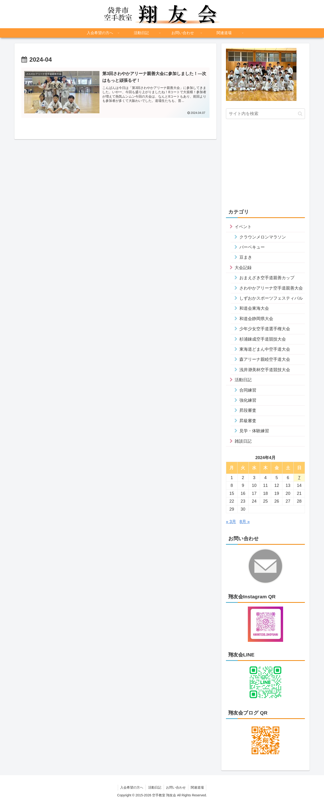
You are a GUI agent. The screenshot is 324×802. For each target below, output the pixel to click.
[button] (300, 113)
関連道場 (197, 787)
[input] (265, 113)
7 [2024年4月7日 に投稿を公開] (299, 477)
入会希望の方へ (131, 787)
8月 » (245, 521)
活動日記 (154, 787)
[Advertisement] (265, 160)
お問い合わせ (176, 787)
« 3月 (231, 521)
